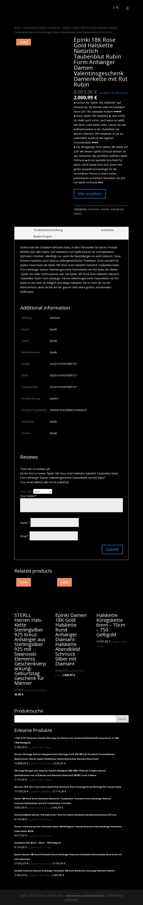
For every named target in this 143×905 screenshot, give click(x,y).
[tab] (40, 230)
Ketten (78, 213)
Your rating (26, 491)
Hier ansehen (89, 193)
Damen (67, 27)
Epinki (53, 329)
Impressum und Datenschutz (85, 895)
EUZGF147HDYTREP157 (63, 364)
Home (17, 27)
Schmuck (93, 209)
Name (25, 523)
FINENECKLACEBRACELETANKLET (68, 410)
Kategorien (54, 27)
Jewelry (54, 398)
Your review (28, 496)
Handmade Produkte (34, 27)
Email (24, 536)
